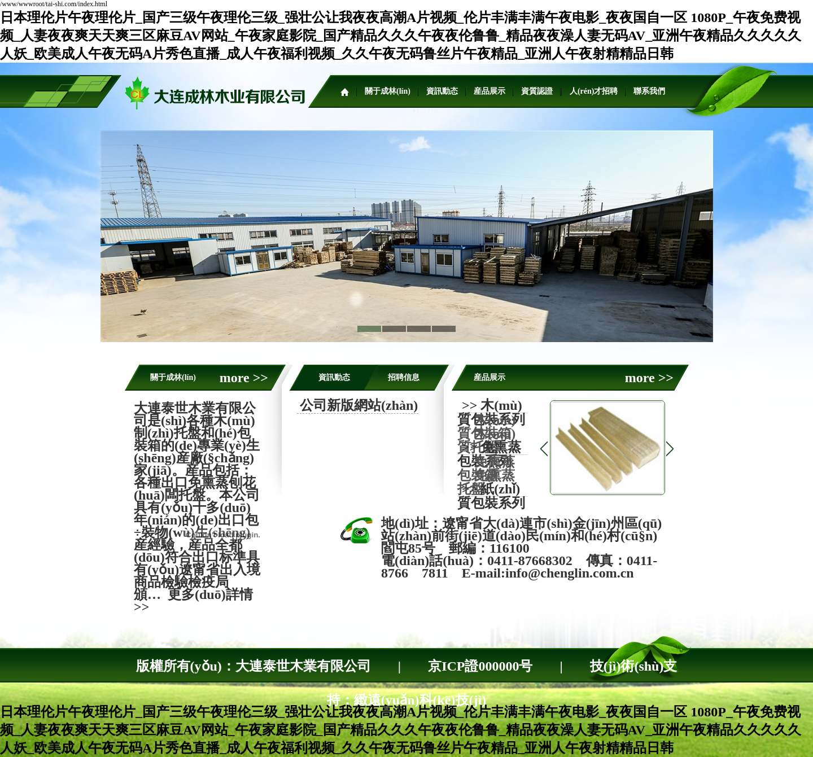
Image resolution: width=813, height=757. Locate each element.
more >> (244, 377)
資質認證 (537, 91)
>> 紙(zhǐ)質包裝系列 (491, 496)
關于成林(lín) (387, 91)
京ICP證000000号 (480, 666)
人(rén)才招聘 (594, 91)
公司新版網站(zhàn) (359, 405)
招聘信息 (403, 377)
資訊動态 (442, 91)
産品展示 (489, 91)
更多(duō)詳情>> (193, 600)
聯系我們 (649, 91)
